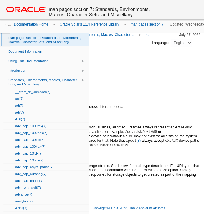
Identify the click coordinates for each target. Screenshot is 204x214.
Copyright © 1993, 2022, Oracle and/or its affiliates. (130, 208)
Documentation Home (31, 24)
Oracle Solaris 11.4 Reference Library (89, 24)
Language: (161, 43)
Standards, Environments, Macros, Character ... (96, 35)
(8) (133, 141)
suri (148, 35)
